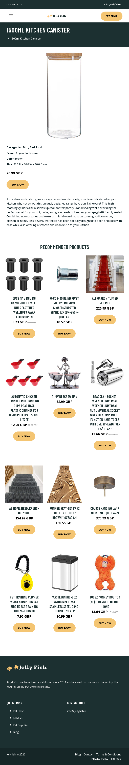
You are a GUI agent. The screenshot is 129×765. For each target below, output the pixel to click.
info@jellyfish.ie (112, 4)
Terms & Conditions (108, 754)
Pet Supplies (21, 725)
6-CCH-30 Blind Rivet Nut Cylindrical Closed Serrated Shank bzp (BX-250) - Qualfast (64, 307)
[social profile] (22, 4)
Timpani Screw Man (64, 396)
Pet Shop (111, 16)
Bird (25, 147)
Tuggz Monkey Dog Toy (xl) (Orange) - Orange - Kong (105, 601)
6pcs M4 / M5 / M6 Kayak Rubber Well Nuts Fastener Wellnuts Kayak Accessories (24, 307)
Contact (88, 754)
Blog (16, 732)
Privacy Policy (99, 758)
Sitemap (116, 758)
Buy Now (17, 184)
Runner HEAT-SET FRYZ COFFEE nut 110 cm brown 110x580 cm (65, 513)
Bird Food (36, 147)
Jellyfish (18, 718)
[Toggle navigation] (11, 16)
